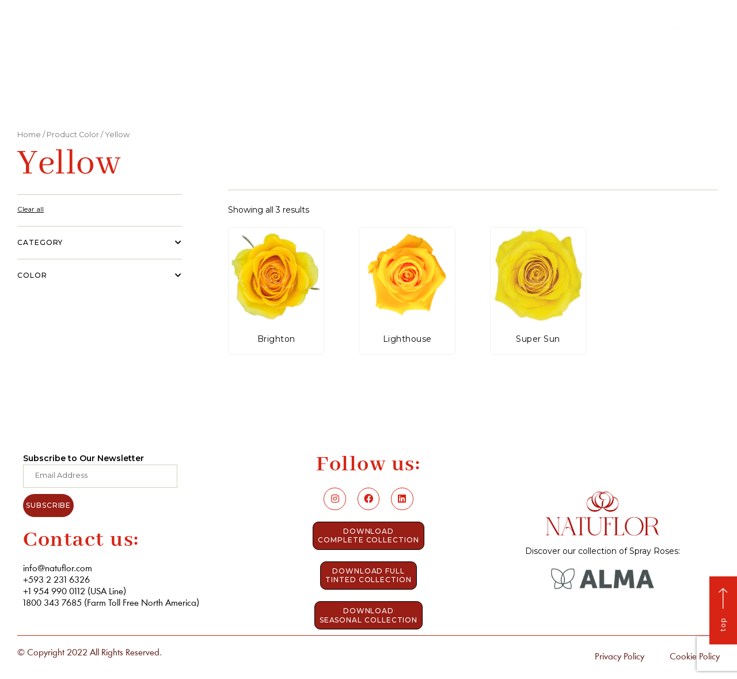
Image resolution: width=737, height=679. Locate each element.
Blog (487, 81)
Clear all (30, 209)
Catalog (354, 81)
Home (231, 81)
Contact (536, 81)
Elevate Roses (425, 81)
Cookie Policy (695, 657)
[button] (671, 28)
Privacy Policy (619, 657)
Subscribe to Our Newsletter (83, 458)
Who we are (288, 81)
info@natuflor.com (57, 569)
